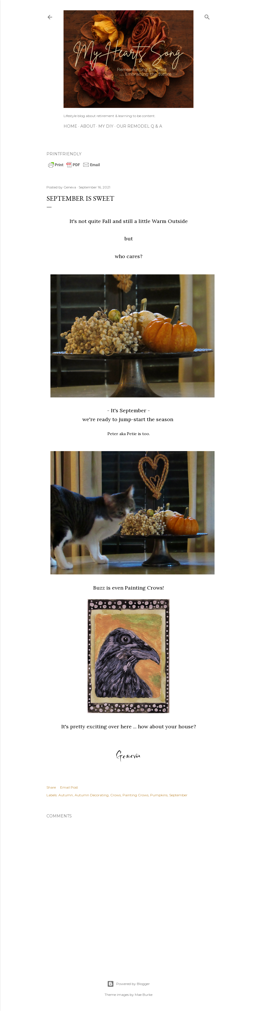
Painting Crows (135, 795)
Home (70, 126)
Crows (115, 795)
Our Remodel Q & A (139, 126)
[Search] (207, 15)
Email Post (69, 787)
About (87, 126)
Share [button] (51, 787)
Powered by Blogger (128, 983)
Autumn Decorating (92, 795)
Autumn (65, 795)
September (178, 795)
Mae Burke (143, 994)
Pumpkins (159, 795)
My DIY (105, 126)
